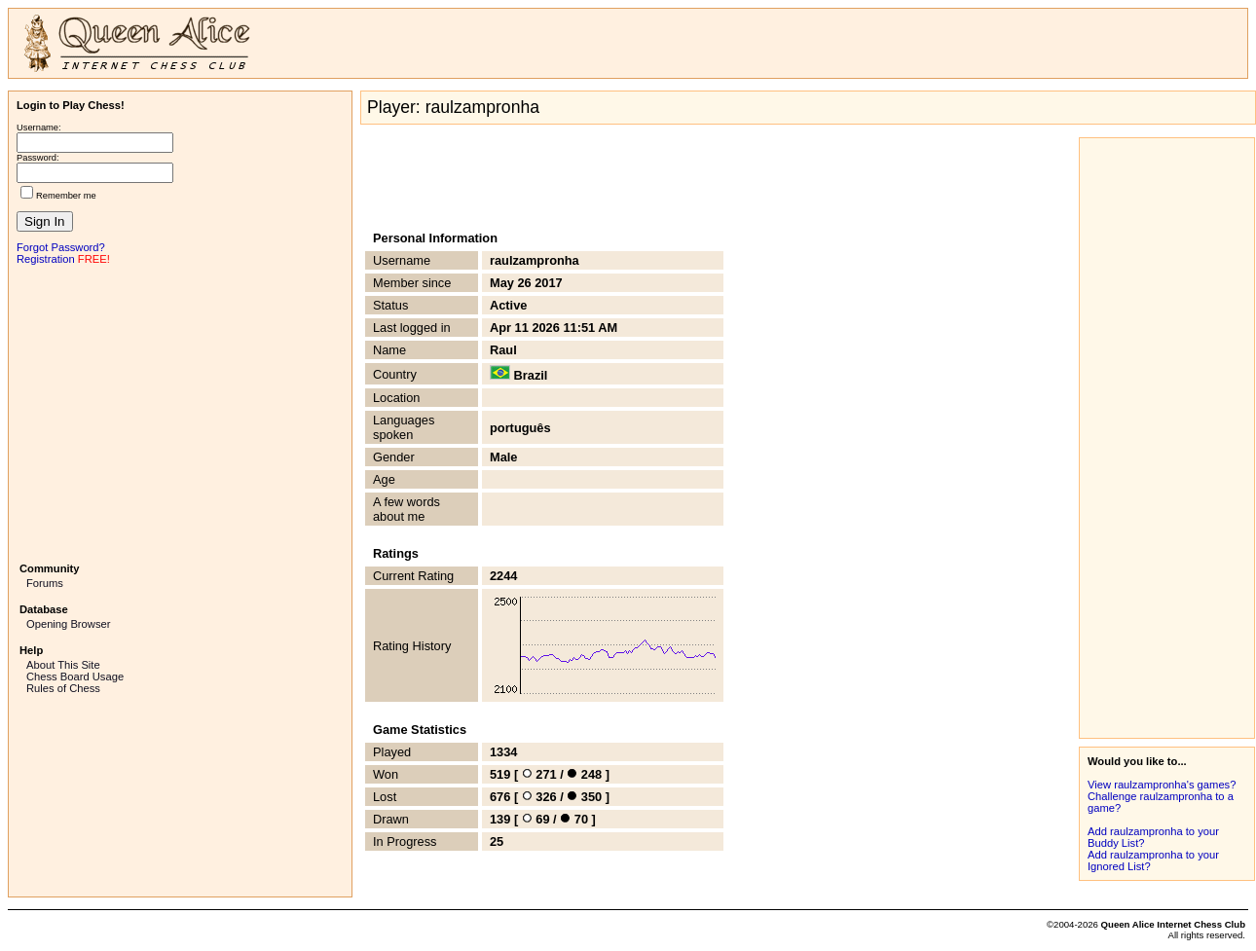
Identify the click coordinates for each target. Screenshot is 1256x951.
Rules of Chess (63, 688)
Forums (44, 583)
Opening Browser (68, 624)
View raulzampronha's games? (1162, 784)
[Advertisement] (180, 411)
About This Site (63, 665)
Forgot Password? (61, 247)
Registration (46, 259)
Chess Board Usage (75, 676)
